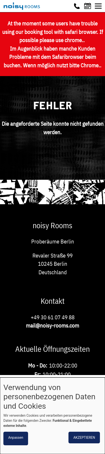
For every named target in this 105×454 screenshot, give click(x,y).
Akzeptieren (84, 437)
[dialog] (52, 415)
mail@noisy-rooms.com (52, 325)
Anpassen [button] (15, 437)
